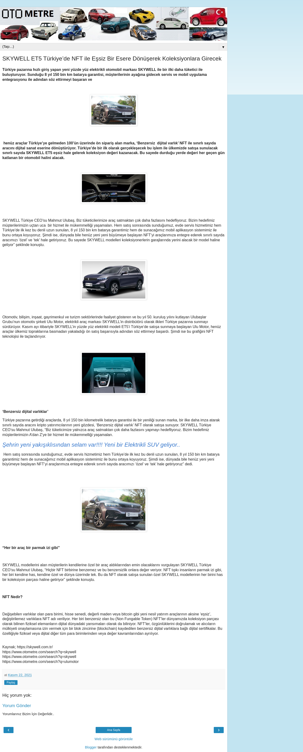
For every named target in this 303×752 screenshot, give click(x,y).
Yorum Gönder (16, 705)
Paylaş (11, 682)
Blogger (91, 747)
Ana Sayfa (113, 730)
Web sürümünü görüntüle (113, 739)
